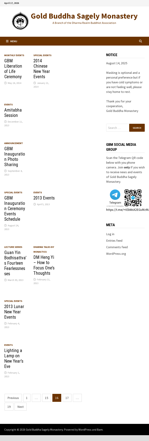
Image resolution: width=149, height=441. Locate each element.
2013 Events (44, 198)
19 (9, 407)
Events (8, 104)
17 (67, 398)
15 (46, 398)
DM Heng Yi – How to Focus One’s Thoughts (44, 265)
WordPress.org (116, 254)
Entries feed (114, 241)
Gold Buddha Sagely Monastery (84, 16)
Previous (13, 398)
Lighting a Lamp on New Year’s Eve (13, 358)
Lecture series (13, 247)
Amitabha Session (13, 113)
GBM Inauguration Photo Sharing (14, 156)
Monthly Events (14, 55)
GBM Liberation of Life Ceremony (13, 68)
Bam (100, 429)
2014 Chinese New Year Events (41, 68)
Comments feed (117, 247)
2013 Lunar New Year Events (14, 312)
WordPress (84, 429)
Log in (110, 234)
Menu (11, 41)
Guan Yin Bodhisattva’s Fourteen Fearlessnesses (15, 263)
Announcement (13, 143)
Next (20, 407)
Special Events (42, 55)
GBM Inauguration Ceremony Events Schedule (14, 208)
